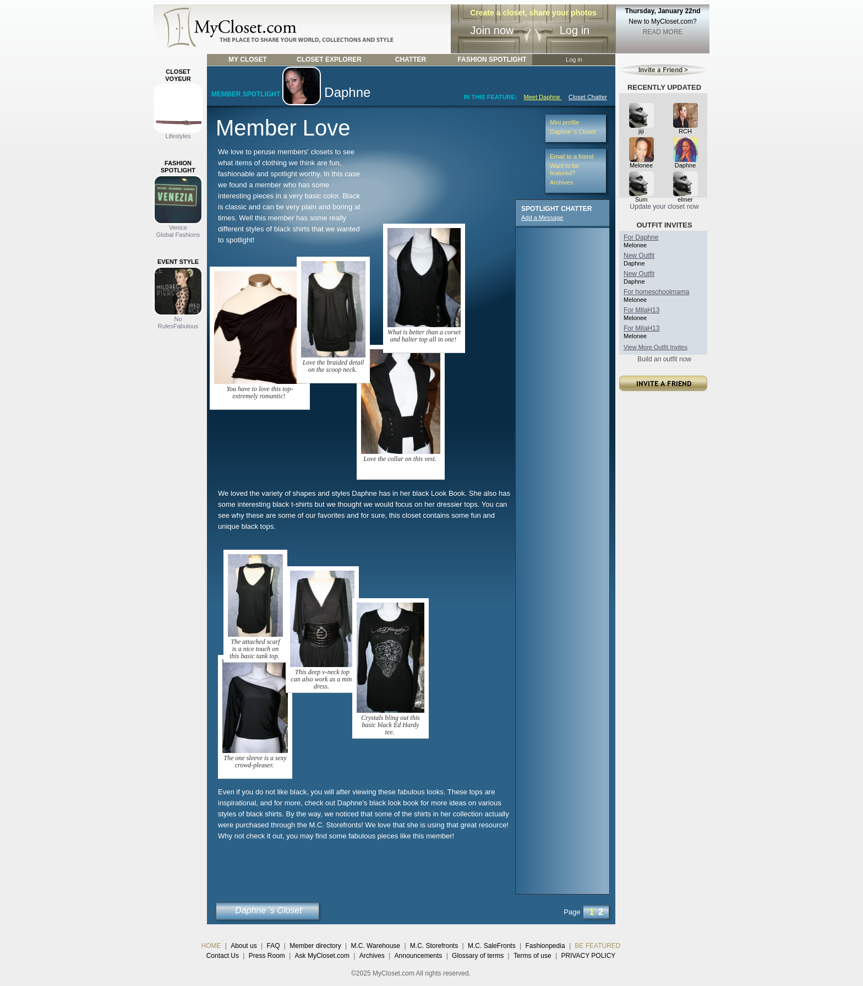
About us (243, 946)
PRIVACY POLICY (588, 956)
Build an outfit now (664, 359)
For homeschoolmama (656, 292)
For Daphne (641, 237)
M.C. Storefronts (434, 946)
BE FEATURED (597, 946)
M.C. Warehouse (375, 946)
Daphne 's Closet (268, 910)
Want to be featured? (564, 169)
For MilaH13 (641, 310)
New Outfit (639, 255)
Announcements (419, 956)
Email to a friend (571, 156)
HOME (211, 946)
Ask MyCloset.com (322, 956)
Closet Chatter (588, 97)
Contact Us (222, 956)
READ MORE (663, 32)
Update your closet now (664, 206)
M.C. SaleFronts (492, 946)
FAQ (273, 946)
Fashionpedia (545, 946)
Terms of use (532, 956)
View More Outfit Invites (655, 347)
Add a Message (542, 217)
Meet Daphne (543, 97)
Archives (561, 182)
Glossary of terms (478, 956)
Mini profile (564, 122)
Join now (492, 30)
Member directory (315, 946)
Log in (575, 30)
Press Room (267, 956)
